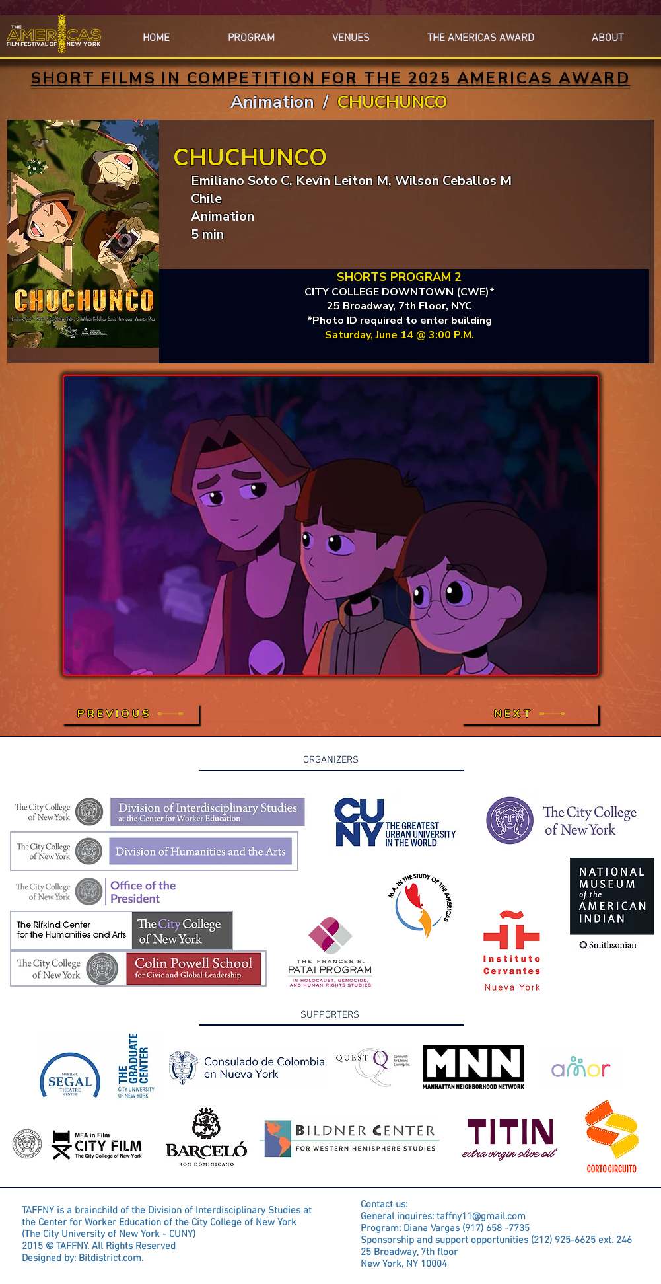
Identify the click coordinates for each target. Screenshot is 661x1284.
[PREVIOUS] (130, 714)
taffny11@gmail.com (481, 1217)
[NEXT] (530, 714)
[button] (607, 32)
